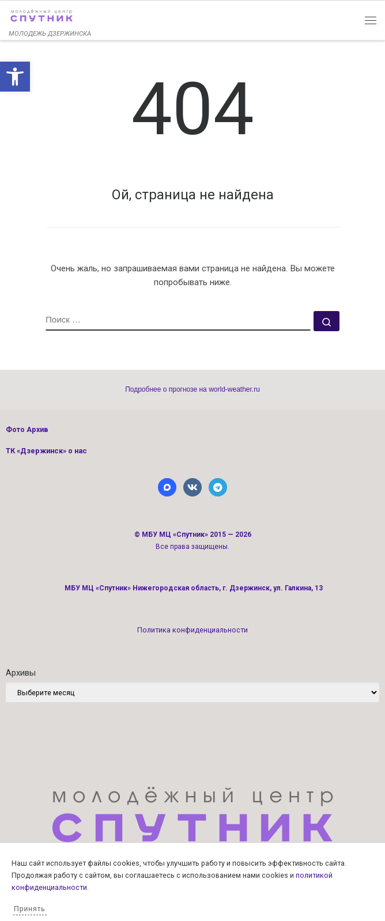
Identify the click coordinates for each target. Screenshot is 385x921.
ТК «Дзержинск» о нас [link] (46, 450)
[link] (15, 77)
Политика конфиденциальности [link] (192, 630)
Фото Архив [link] (27, 429)
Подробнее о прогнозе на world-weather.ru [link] (192, 389)
